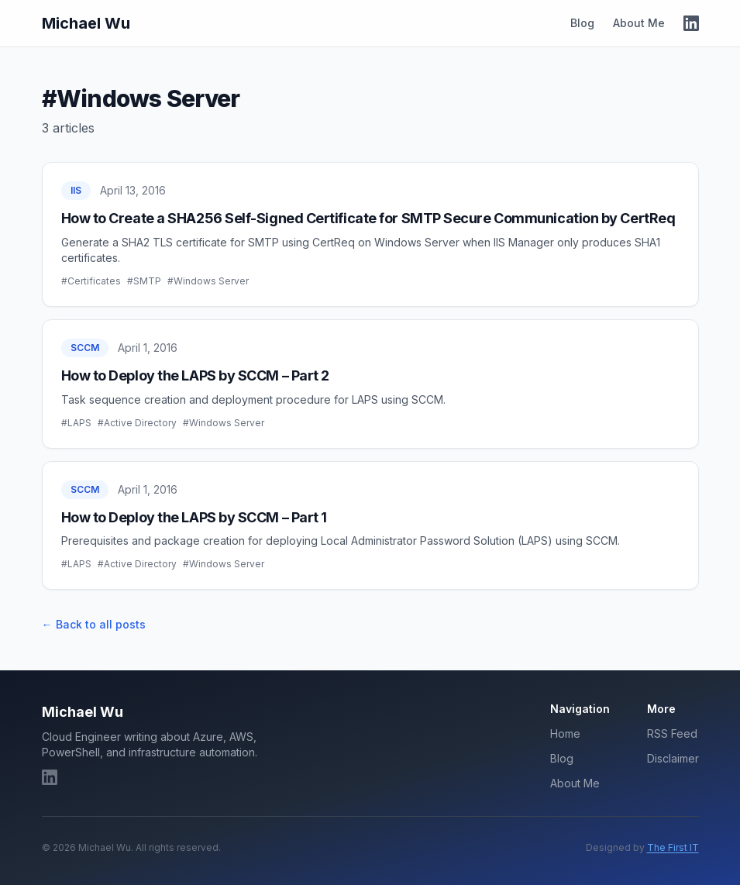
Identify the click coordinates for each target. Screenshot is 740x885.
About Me (639, 22)
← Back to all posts (94, 624)
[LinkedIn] (691, 23)
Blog (582, 22)
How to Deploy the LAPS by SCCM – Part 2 (195, 375)
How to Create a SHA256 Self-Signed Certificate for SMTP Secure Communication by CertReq (368, 218)
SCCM (85, 347)
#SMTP (144, 281)
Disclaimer (673, 758)
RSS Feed (672, 733)
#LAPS (76, 423)
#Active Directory (137, 423)
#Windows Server (208, 281)
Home (565, 733)
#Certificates (91, 281)
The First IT (673, 847)
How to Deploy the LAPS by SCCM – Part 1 (194, 517)
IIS (76, 190)
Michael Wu (86, 23)
